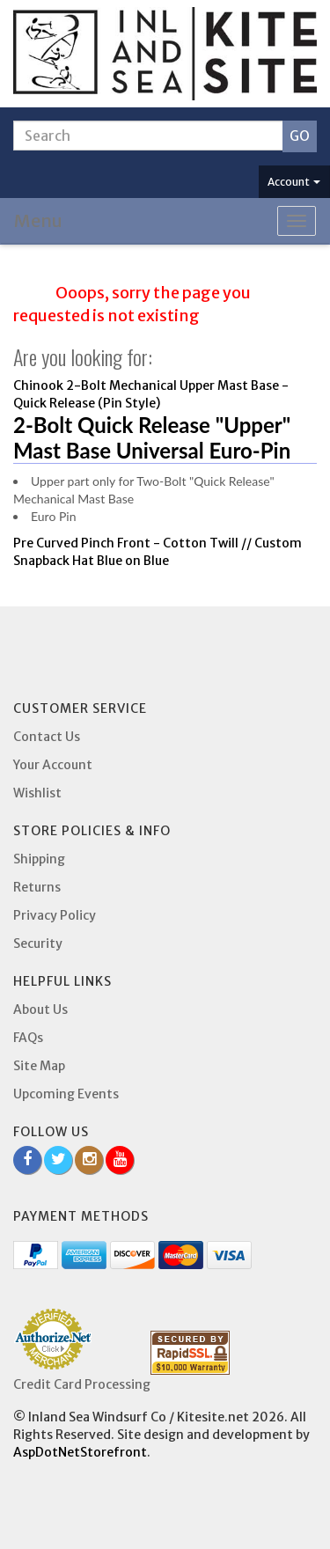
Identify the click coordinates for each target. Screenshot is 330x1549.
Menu (38, 220)
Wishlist (37, 793)
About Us (40, 1009)
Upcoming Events (66, 1094)
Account (294, 181)
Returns (37, 887)
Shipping (39, 859)
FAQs (28, 1038)
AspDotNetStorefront (80, 1452)
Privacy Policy (54, 915)
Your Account (52, 765)
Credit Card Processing (81, 1384)
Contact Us (46, 737)
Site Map (39, 1066)
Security (37, 943)
